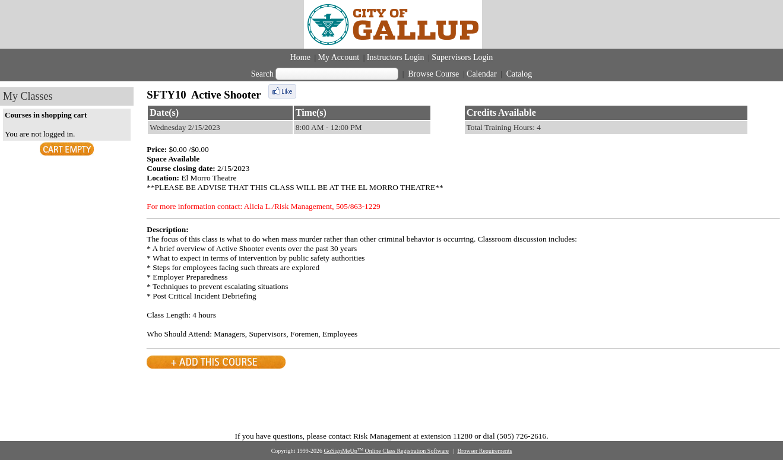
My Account (339, 57)
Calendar (482, 73)
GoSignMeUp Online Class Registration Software (386, 451)
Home (300, 57)
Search (262, 73)
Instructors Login (395, 57)
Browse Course (433, 73)
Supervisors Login (462, 57)
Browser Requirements (484, 451)
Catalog (518, 73)
